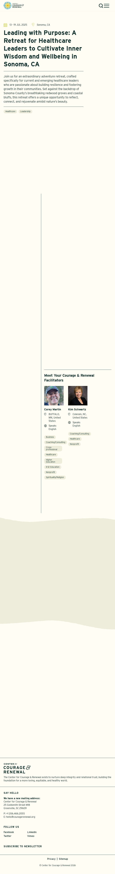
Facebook (9, 832)
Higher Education (50, 461)
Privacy (51, 859)
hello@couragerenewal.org (20, 816)
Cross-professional (51, 448)
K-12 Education (52, 467)
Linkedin (32, 832)
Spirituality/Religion (55, 477)
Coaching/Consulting (55, 442)
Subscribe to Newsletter (23, 846)
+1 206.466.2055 (15, 813)
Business (50, 437)
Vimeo (30, 836)
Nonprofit (50, 472)
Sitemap (63, 859)
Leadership (25, 112)
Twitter (7, 836)
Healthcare (10, 112)
